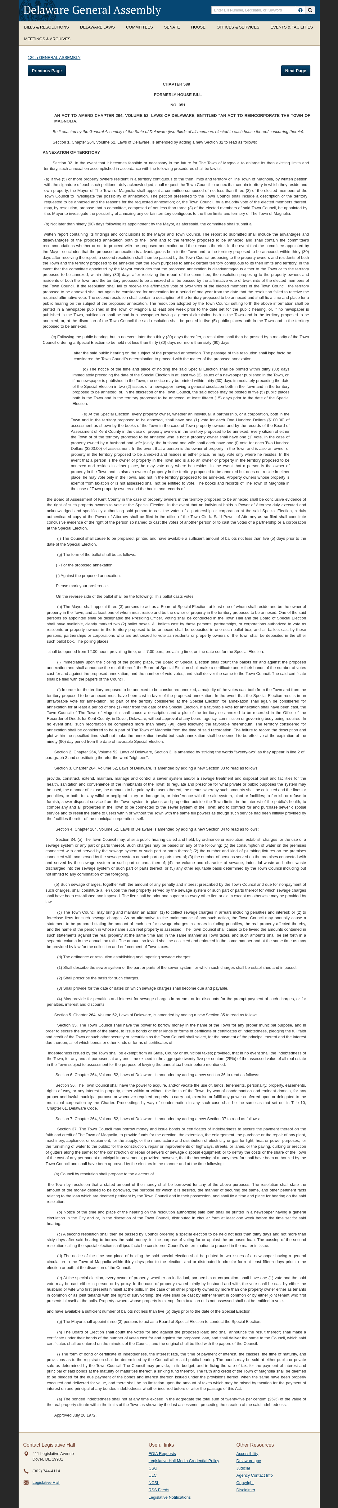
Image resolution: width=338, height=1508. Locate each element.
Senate (172, 27)
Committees (139, 27)
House (198, 27)
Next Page (295, 70)
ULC (153, 1475)
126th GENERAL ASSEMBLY (54, 57)
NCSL (154, 1482)
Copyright (245, 1482)
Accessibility (248, 1453)
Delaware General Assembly (92, 9)
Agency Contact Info (255, 1475)
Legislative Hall (46, 1482)
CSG (153, 1468)
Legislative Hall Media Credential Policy (184, 1460)
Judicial (243, 1468)
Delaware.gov (249, 1460)
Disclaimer (246, 1490)
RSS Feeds (159, 1490)
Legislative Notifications (170, 1497)
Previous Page (47, 70)
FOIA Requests (162, 1453)
